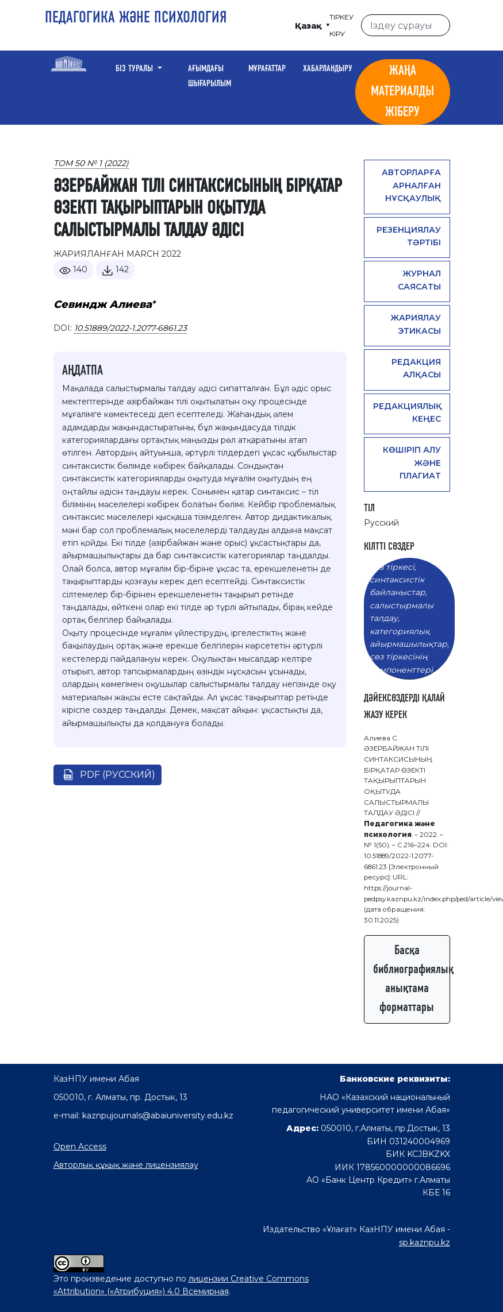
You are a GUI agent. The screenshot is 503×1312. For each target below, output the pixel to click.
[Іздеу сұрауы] (405, 25)
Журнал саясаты (419, 279)
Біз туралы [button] (135, 69)
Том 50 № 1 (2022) (91, 163)
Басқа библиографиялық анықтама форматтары (411, 979)
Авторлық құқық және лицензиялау (125, 1165)
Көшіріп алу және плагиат (412, 463)
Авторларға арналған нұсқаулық (411, 185)
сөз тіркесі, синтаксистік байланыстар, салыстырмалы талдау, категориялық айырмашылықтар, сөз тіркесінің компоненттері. (409, 618)
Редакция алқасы (416, 368)
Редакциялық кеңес (407, 412)
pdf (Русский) (117, 774)
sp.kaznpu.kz (424, 1242)
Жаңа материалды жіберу (402, 91)
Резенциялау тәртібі (409, 236)
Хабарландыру (327, 69)
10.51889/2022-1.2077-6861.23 (130, 328)
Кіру (337, 33)
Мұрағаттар (267, 69)
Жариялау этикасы (415, 323)
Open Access (79, 1146)
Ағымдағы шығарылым (209, 76)
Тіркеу (341, 17)
